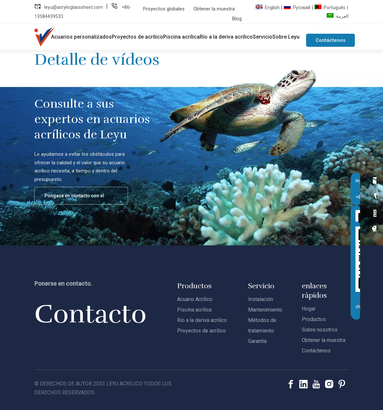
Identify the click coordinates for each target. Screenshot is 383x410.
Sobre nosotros (319, 330)
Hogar (309, 309)
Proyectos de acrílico (201, 331)
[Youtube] (316, 384)
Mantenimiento (265, 310)
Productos (314, 319)
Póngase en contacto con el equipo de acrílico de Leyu (77, 199)
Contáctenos (330, 40)
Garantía (257, 341)
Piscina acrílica (194, 310)
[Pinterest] (342, 384)
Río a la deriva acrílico (202, 320)
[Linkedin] (303, 384)
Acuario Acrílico (194, 299)
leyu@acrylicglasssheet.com (73, 7)
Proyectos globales (164, 9)
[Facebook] (291, 384)
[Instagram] (329, 384)
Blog (237, 19)
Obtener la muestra (214, 9)
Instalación (260, 299)
